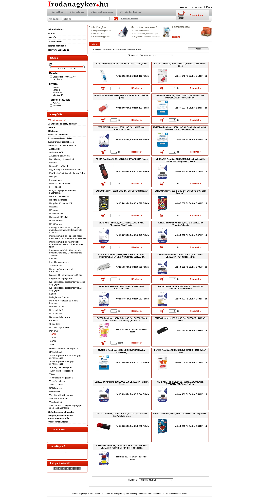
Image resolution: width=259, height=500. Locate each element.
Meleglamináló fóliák (59, 297)
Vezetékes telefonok (59, 398)
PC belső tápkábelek (59, 327)
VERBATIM (58, 95)
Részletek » (177, 37)
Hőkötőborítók (56, 220)
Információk (131, 494)
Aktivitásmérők (56, 152)
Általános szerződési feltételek (150, 494)
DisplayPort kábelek (58, 166)
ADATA (56, 87)
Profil (121, 494)
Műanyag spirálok (57, 306)
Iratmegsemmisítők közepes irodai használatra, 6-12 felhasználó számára (67, 237)
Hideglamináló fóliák (59, 217)
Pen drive (131, 49)
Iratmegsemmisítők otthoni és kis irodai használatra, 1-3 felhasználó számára (65, 252)
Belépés (183, 7)
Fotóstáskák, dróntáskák (61, 183)
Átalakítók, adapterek (59, 156)
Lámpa (52, 294)
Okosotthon (54, 324)
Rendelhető (58, 106)
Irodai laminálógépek (59, 262)
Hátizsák (53, 206)
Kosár (97, 494)
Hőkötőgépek (55, 224)
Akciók (52, 127)
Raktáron (57, 103)
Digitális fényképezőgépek (61, 159)
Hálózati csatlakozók (59, 196)
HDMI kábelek (56, 213)
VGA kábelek (55, 402)
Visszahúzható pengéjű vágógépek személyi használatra (66, 406)
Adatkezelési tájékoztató (176, 494)
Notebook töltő (56, 313)
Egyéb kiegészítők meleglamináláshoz (67, 173)
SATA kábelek (56, 352)
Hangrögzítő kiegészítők (60, 203)
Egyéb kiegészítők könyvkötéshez (65, 169)
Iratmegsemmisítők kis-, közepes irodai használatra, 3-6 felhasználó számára (65, 230)
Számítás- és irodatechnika (115, 49)
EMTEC (56, 90)
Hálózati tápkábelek (58, 200)
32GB (53, 337)
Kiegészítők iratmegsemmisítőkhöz (66, 275)
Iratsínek (53, 258)
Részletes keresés (110, 494)
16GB (53, 334)
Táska (52, 374)
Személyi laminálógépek (61, 367)
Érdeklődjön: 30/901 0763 (64, 77)
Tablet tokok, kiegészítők (61, 371)
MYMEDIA (57, 92)
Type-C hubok (56, 384)
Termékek (76, 494)
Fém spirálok (55, 180)
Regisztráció (87, 494)
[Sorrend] (156, 55)
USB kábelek (55, 388)
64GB (53, 341)
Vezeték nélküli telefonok (61, 395)
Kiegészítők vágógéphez (61, 278)
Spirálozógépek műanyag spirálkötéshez (61, 362)
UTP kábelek (55, 391)
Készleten (57, 79)
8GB (52, 344)
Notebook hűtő (56, 310)
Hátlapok (53, 210)
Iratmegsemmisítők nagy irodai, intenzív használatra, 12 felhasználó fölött (66, 244)
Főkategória (97, 49)
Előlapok (53, 176)
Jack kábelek (55, 265)
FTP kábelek (55, 187)
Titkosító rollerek (57, 381)
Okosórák (54, 320)
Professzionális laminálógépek (63, 348)
